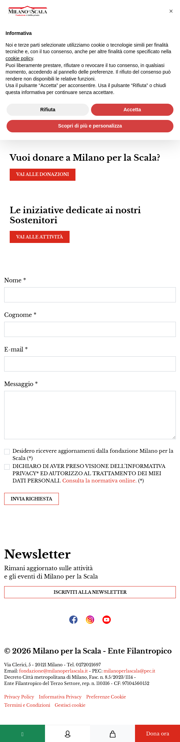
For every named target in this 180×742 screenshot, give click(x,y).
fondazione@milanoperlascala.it (53, 671)
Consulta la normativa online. (100, 481)
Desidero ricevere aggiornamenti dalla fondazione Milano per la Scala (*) (92, 454)
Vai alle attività (39, 236)
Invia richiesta (31, 498)
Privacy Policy (19, 696)
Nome (12, 280)
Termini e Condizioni (27, 705)
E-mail (13, 349)
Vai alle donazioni (42, 174)
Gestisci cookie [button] (70, 705)
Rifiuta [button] (47, 109)
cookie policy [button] (19, 58)
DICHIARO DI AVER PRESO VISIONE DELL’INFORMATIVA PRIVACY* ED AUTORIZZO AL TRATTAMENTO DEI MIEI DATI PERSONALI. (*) (88, 473)
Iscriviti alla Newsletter (90, 592)
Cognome (18, 314)
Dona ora (157, 734)
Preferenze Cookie (106, 696)
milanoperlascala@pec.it (129, 671)
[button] (171, 11)
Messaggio (18, 384)
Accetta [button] (132, 109)
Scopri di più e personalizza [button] (90, 126)
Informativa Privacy (60, 696)
